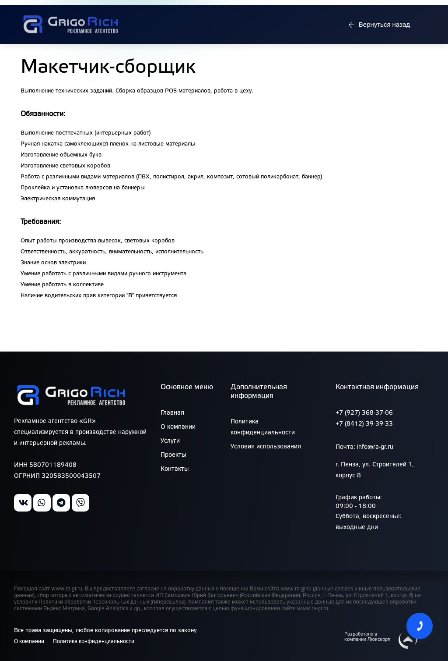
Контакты (175, 469)
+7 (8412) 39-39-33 (364, 424)
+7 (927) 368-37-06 (364, 413)
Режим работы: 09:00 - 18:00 (67, 9)
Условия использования (266, 447)
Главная (172, 413)
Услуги (170, 441)
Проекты (173, 455)
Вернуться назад (378, 38)
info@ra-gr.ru (406, 9)
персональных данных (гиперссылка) (139, 602)
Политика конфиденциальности (97, 641)
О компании (178, 427)
